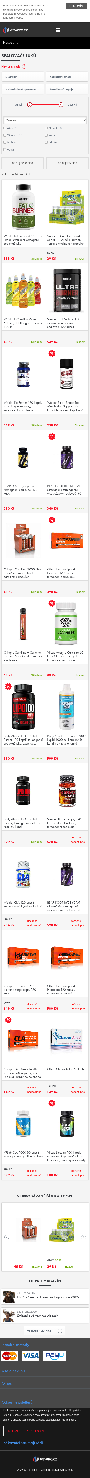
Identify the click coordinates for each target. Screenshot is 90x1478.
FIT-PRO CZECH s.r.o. (26, 1431)
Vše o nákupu (13, 1371)
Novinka (55, 128)
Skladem (14, 135)
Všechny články (41, 1330)
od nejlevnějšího (22, 163)
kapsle (53, 135)
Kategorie (11, 42)
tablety (11, 142)
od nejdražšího (67, 163)
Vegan (11, 149)
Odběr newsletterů (17, 1402)
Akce (11, 128)
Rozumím (76, 6)
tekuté (53, 142)
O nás (7, 1383)
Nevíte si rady (10, 66)
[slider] (29, 104)
